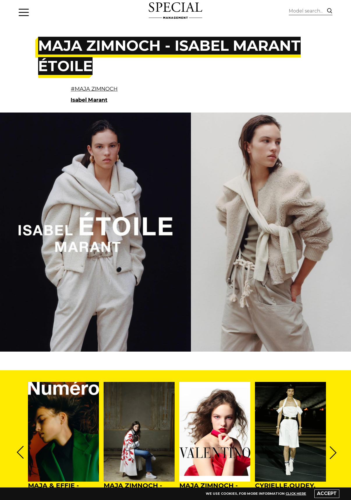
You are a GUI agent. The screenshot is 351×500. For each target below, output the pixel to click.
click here (296, 494)
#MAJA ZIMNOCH (94, 89)
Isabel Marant (89, 100)
